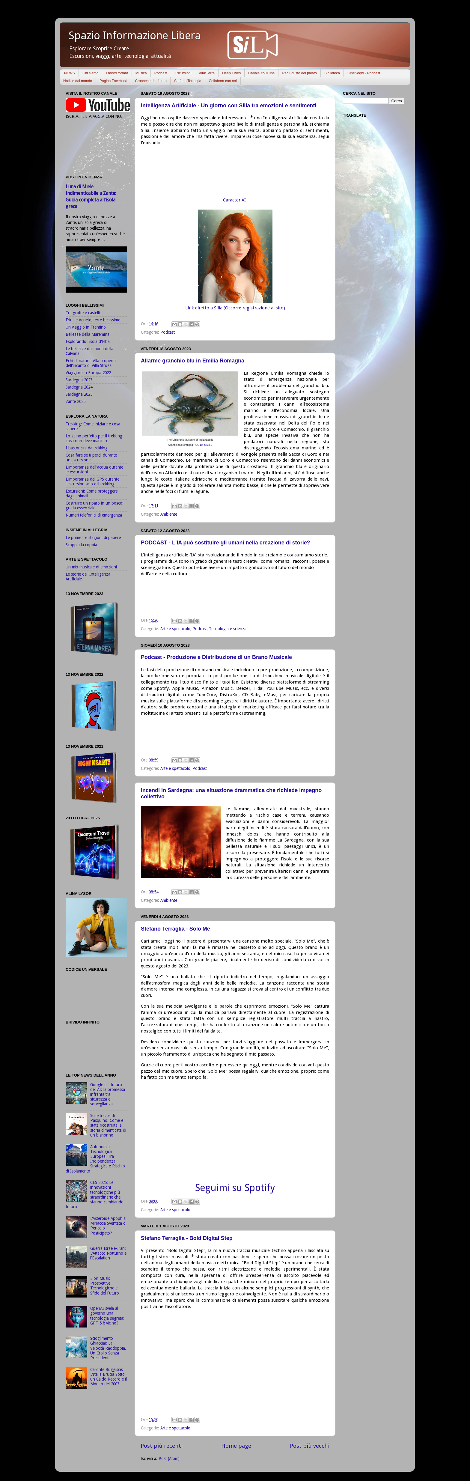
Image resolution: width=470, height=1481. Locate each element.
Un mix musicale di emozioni (91, 567)
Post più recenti (162, 1445)
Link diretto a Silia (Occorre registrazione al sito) (235, 308)
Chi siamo (90, 73)
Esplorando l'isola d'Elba (88, 341)
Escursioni (183, 73)
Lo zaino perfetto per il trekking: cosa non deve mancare (94, 438)
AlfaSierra (207, 73)
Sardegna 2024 (79, 387)
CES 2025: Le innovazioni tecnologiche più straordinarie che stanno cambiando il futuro (96, 1194)
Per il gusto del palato (299, 73)
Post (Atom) (169, 1458)
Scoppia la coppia (81, 544)
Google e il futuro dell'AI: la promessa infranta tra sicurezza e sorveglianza (107, 1094)
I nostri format (117, 73)
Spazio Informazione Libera (135, 35)
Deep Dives (231, 73)
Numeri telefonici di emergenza (94, 515)
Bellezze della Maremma (87, 334)
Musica (141, 73)
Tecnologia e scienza (227, 628)
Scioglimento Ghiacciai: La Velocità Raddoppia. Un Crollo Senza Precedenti (108, 1348)
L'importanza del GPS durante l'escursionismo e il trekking (92, 481)
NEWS (69, 73)
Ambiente (168, 514)
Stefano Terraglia (187, 81)
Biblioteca (332, 73)
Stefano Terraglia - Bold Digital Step (187, 1238)
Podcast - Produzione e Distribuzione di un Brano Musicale (216, 657)
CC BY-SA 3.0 (203, 444)
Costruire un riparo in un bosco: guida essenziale (94, 505)
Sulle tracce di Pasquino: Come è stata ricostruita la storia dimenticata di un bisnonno (108, 1125)
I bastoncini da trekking (87, 447)
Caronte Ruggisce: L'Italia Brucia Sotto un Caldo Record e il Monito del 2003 (108, 1377)
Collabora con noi (222, 81)
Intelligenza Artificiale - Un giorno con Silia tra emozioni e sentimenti (228, 106)
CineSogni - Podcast (363, 73)
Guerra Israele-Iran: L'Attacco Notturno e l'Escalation (108, 1253)
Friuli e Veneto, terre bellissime (93, 319)
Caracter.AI (235, 200)
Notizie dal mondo (77, 81)
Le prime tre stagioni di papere (93, 537)
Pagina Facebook (113, 81)
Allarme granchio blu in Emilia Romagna (192, 361)
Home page (236, 1445)
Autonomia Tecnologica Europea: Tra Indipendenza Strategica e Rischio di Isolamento (95, 1158)
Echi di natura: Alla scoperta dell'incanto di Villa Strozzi (91, 363)
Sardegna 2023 (79, 379)
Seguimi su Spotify (235, 1187)
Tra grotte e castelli (83, 312)
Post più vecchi (309, 1445)
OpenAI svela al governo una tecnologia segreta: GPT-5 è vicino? (107, 1315)
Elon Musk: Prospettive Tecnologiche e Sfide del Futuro (104, 1285)
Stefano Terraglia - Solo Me (175, 929)
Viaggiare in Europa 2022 (88, 372)
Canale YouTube (261, 73)
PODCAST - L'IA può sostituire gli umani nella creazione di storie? (225, 543)
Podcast (160, 73)
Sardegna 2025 (79, 394)
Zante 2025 (75, 401)
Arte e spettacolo (175, 628)
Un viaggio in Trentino (86, 327)
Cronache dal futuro (150, 81)
